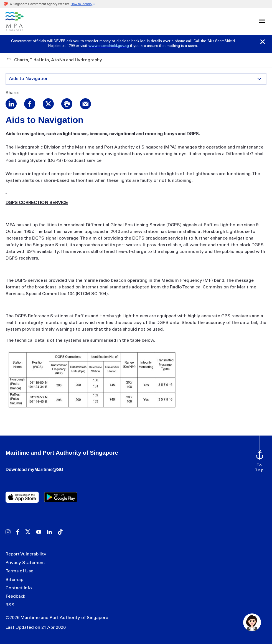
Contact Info (19, 588)
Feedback (15, 596)
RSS (10, 605)
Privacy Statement (25, 563)
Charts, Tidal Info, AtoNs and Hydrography (58, 60)
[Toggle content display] (259, 78)
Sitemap (14, 580)
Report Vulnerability (26, 554)
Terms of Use (19, 571)
